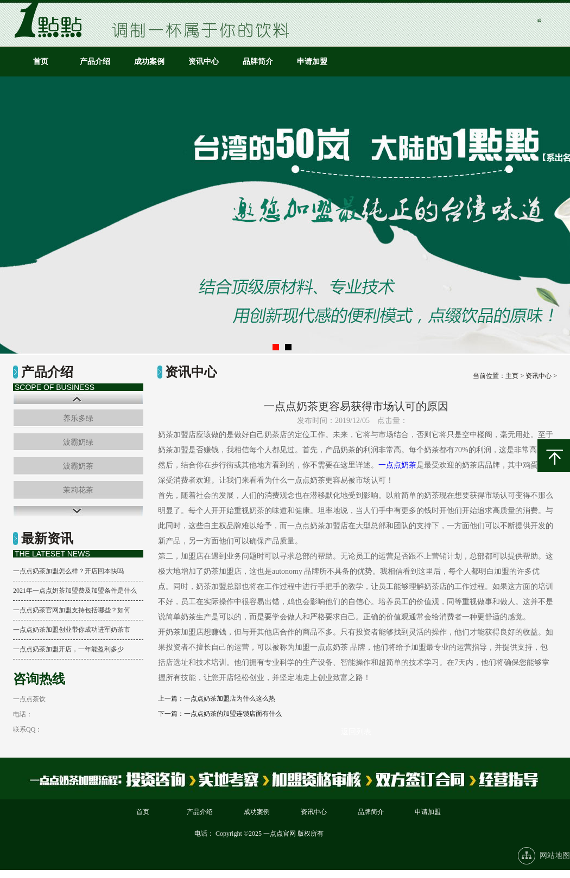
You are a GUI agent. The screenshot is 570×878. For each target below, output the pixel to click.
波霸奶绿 (78, 442)
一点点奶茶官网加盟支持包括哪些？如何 (71, 610)
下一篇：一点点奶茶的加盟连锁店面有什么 (220, 713)
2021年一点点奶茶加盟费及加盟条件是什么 (75, 590)
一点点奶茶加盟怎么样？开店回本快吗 (68, 571)
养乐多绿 (78, 418)
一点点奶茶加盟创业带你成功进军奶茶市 (71, 629)
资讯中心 (203, 61)
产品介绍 (95, 61)
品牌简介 (258, 61)
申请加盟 (312, 61)
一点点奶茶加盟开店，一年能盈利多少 (68, 649)
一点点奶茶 (397, 465)
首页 (40, 61)
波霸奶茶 (78, 466)
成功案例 (149, 61)
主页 (511, 376)
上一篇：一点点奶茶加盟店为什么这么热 (216, 698)
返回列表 (356, 732)
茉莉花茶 (78, 490)
